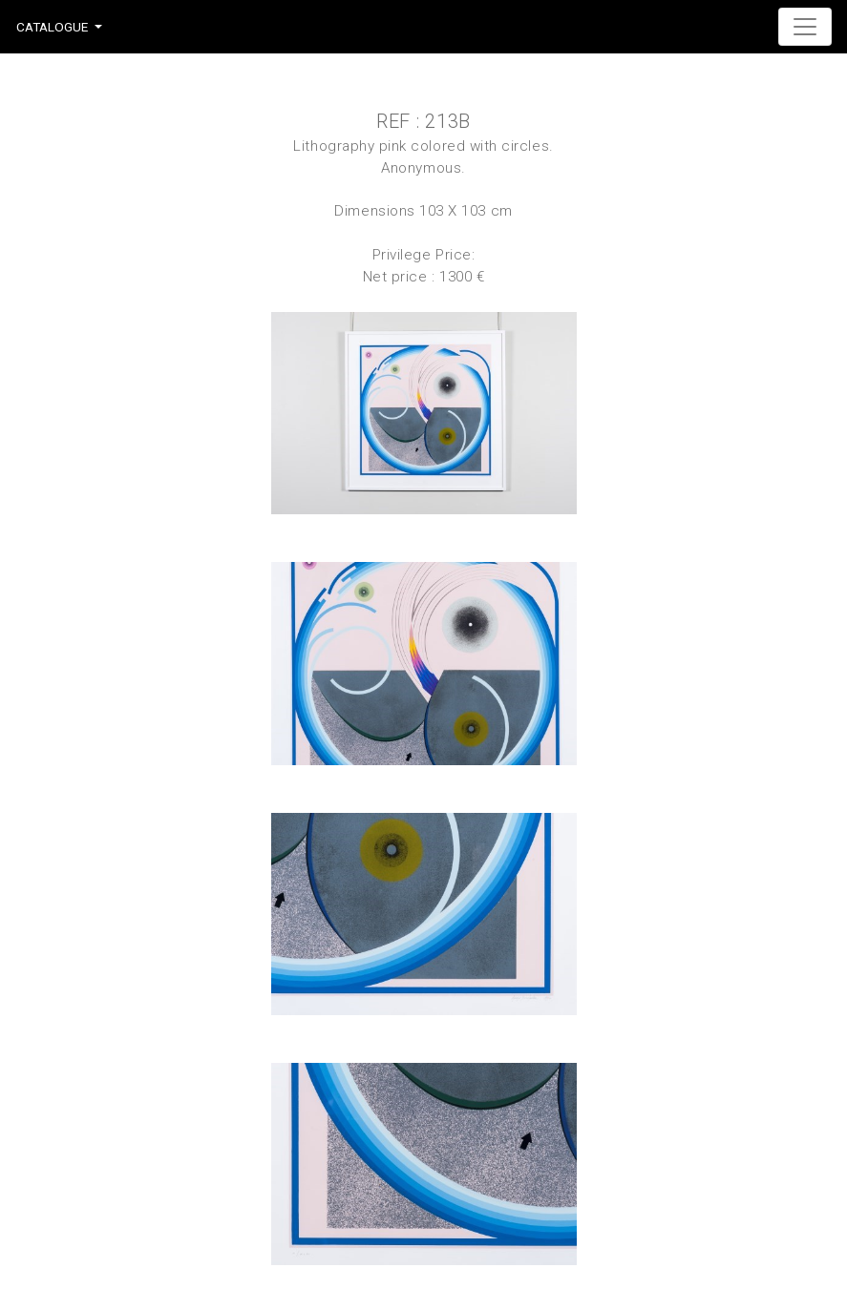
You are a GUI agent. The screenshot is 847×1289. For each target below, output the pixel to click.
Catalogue (52, 26)
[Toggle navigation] (805, 27)
